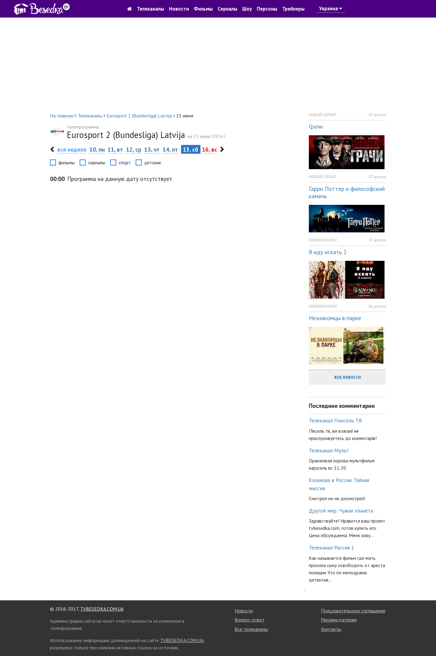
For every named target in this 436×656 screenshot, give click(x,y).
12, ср (133, 149)
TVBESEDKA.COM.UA (102, 609)
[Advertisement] (218, 64)
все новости (347, 376)
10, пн (97, 149)
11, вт (115, 149)
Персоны (267, 8)
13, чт (152, 149)
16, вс (209, 149)
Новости (179, 8)
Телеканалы (150, 8)
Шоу (247, 8)
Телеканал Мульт (329, 450)
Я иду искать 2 (327, 252)
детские (152, 162)
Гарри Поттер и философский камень (347, 192)
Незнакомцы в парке (335, 318)
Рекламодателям (339, 620)
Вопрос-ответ (249, 620)
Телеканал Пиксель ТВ (335, 420)
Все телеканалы (251, 629)
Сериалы (227, 8)
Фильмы (203, 8)
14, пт (170, 149)
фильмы (66, 162)
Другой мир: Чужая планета (341, 510)
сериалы (96, 162)
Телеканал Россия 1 (331, 547)
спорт (125, 162)
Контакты (331, 629)
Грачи (316, 126)
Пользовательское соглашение (353, 611)
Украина (330, 8)
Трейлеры (293, 8)
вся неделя (71, 149)
